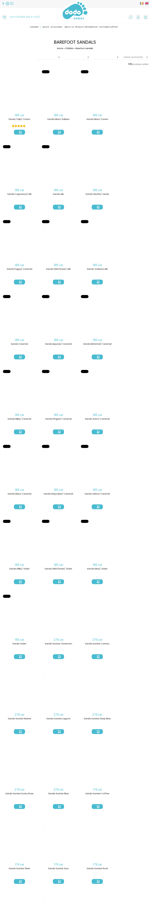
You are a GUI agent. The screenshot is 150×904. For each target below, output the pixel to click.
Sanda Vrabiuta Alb (18, 269)
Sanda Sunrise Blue (18, 643)
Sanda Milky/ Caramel (18, 344)
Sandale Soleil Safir (131, 718)
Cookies (38, 872)
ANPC (36, 874)
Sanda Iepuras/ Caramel (93, 269)
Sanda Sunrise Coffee (56, 643)
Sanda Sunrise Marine (18, 569)
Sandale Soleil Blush (93, 718)
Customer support (108, 27)
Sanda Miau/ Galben (56, 119)
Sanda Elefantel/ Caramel (131, 269)
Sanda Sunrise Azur (131, 643)
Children (35, 27)
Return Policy (41, 858)
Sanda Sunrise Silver (93, 643)
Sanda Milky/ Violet (93, 419)
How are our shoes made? (79, 866)
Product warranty (44, 860)
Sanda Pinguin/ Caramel (56, 344)
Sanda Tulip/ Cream (19, 119)
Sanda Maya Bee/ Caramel (18, 419)
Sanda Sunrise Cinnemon (93, 494)
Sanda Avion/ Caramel (93, 344)
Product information (86, 27)
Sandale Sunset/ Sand (131, 793)
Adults (45, 27)
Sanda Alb (18, 194)
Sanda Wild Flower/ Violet (131, 419)
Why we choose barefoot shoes (79, 862)
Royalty (127, 895)
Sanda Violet (56, 494)
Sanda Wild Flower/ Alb (131, 194)
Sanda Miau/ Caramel (131, 344)
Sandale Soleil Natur (19, 793)
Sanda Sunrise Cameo (131, 494)
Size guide (70, 868)
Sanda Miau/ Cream (94, 119)
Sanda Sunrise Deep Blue (93, 569)
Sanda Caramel (56, 269)
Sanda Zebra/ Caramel (56, 419)
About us (69, 27)
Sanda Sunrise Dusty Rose (131, 569)
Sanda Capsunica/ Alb (131, 119)
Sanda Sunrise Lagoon (56, 569)
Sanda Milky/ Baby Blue (56, 718)
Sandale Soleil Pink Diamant (56, 793)
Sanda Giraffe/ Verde (56, 194)
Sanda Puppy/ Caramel (93, 194)
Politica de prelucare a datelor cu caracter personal (46, 867)
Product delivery (43, 855)
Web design (114, 895)
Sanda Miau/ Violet (18, 494)
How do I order (42, 853)
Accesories (56, 27)
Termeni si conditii (43, 862)
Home (60, 48)
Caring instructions (76, 871)
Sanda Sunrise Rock (18, 718)
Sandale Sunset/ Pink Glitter (94, 793)
